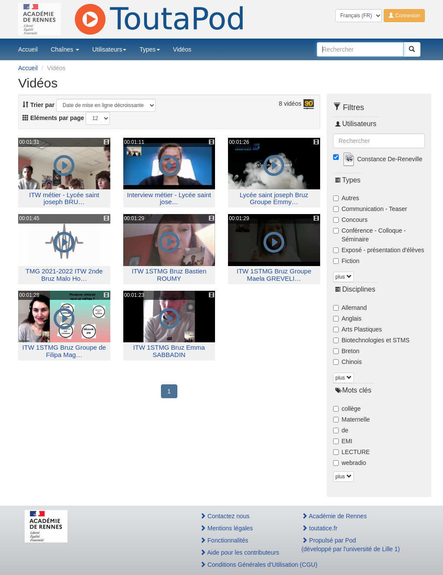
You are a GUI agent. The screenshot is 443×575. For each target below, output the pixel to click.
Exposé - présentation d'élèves (378, 250)
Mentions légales (226, 528)
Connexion (404, 16)
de (341, 430)
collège (347, 408)
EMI (343, 441)
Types (149, 49)
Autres (346, 198)
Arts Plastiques (357, 329)
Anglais (347, 318)
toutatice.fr (319, 528)
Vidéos (182, 49)
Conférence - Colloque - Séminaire (369, 235)
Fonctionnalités (224, 540)
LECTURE (351, 451)
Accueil (28, 49)
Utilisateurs (109, 49)
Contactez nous (225, 516)
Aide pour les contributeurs (239, 552)
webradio (349, 462)
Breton (346, 351)
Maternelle (351, 419)
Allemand (350, 307)
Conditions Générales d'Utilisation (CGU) (241, 564)
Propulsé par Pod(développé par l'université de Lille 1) (351, 544)
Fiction (346, 260)
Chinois (347, 361)
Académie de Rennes (334, 516)
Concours (350, 219)
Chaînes (65, 49)
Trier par (38, 104)
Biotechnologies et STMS (371, 340)
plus (343, 277)
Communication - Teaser (370, 208)
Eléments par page (53, 117)
